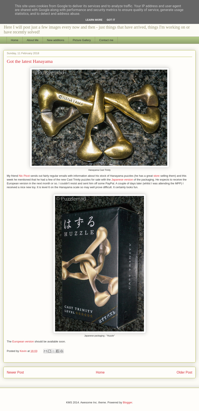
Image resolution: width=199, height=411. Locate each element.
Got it (111, 19)
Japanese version (122, 179)
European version (23, 341)
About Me (33, 40)
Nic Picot (24, 175)
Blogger (127, 402)
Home (14, 40)
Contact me (106, 40)
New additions (55, 40)
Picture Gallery (82, 40)
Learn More (94, 19)
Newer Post (15, 372)
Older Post (184, 372)
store (156, 175)
